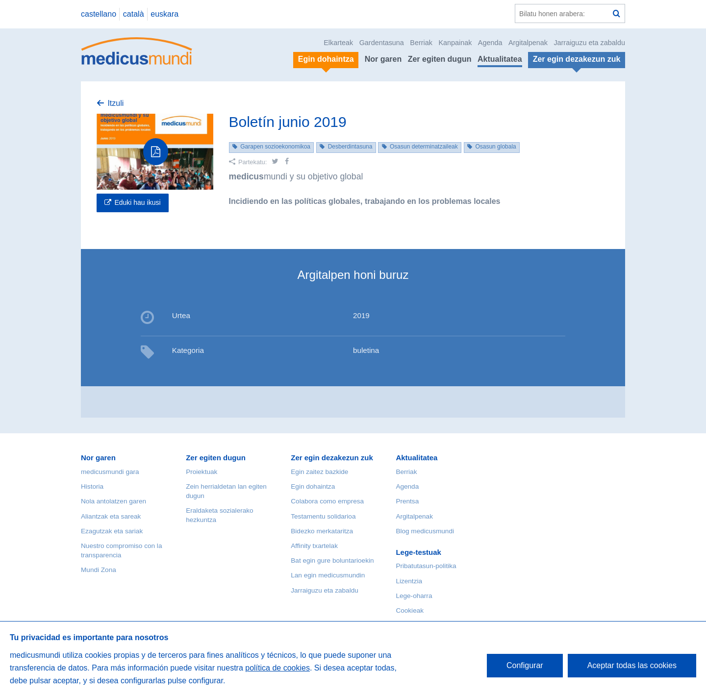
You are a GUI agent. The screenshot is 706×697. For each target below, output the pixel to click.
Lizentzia (409, 581)
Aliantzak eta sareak (111, 516)
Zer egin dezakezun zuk (332, 457)
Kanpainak (455, 43)
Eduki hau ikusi (137, 202)
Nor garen (383, 59)
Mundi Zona (98, 569)
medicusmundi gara (110, 471)
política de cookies (277, 668)
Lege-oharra (414, 595)
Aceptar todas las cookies (632, 665)
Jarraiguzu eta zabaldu (589, 43)
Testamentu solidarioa (323, 516)
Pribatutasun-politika (426, 566)
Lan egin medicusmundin (328, 575)
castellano (98, 14)
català (133, 14)
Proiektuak (201, 471)
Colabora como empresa (327, 501)
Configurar (524, 665)
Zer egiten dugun (440, 59)
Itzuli (115, 103)
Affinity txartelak (314, 545)
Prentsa (407, 501)
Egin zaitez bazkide (319, 471)
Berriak (421, 43)
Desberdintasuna (350, 146)
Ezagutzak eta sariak (112, 531)
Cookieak (410, 610)
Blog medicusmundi (425, 531)
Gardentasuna (381, 43)
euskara (164, 14)
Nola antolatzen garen (113, 501)
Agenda (490, 43)
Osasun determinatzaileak (424, 146)
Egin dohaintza (313, 486)
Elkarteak (338, 43)
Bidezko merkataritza (322, 531)
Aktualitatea (500, 59)
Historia (92, 486)
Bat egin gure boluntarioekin (332, 560)
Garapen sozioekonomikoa (275, 146)
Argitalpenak (528, 43)
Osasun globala (495, 146)
